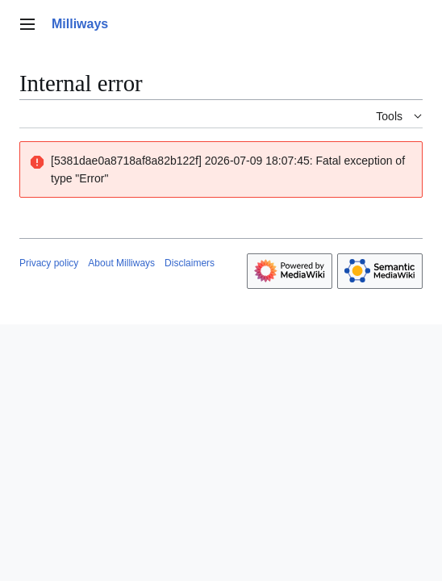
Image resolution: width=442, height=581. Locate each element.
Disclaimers (190, 263)
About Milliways (121, 263)
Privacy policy (48, 263)
